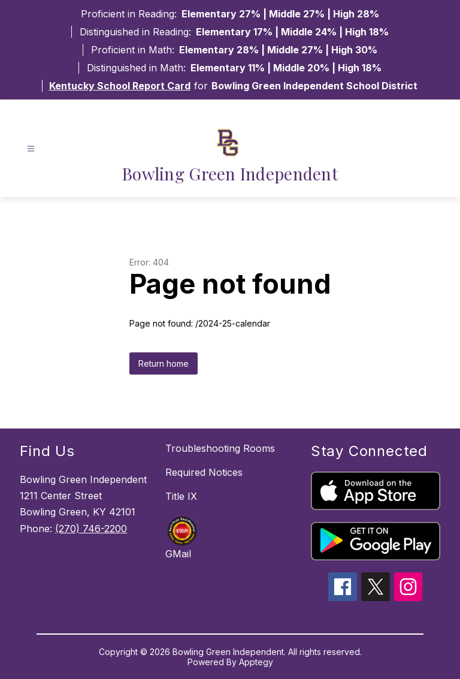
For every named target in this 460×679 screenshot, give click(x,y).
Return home (163, 363)
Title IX (181, 496)
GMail (178, 554)
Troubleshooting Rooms (220, 448)
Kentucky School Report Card (119, 86)
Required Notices (204, 472)
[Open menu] (31, 149)
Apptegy (256, 662)
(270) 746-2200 (91, 529)
